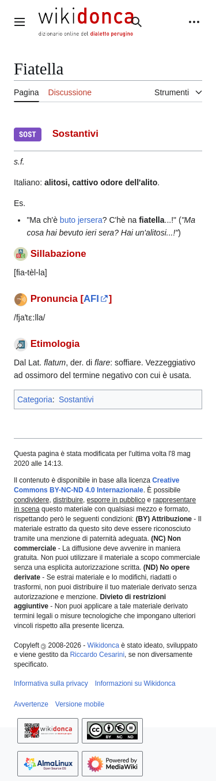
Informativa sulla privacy (51, 683)
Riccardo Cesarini (97, 655)
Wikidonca (103, 645)
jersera (90, 220)
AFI (91, 298)
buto (67, 220)
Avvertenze (31, 704)
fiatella (151, 220)
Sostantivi (76, 399)
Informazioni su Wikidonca (135, 683)
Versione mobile (79, 704)
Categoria (34, 399)
